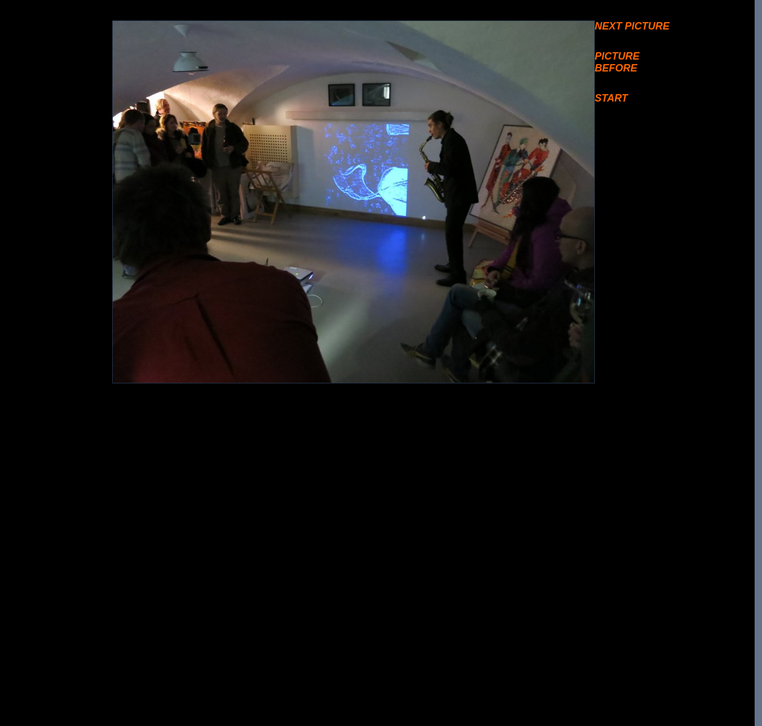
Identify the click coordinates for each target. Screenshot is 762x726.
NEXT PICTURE (632, 26)
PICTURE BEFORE (617, 62)
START (611, 98)
